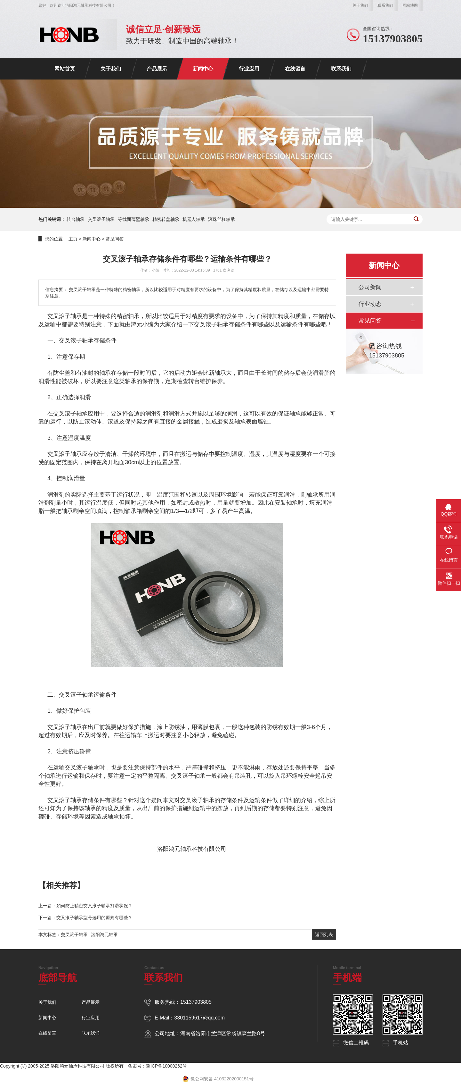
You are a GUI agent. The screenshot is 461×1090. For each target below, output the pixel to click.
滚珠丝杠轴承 (221, 219)
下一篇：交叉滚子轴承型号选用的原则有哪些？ (85, 917)
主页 (73, 238)
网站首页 (64, 68)
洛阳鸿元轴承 (104, 934)
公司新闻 (370, 287)
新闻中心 (203, 68)
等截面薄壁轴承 (133, 219)
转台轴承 (76, 219)
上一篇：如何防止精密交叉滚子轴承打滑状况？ (85, 905)
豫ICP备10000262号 (166, 1066)
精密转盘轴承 (165, 219)
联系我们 (385, 5)
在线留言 (295, 68)
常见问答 (115, 238)
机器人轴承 (193, 219)
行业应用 (249, 68)
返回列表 (324, 934)
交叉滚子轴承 (101, 219)
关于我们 (360, 5)
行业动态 (370, 304)
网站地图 (410, 5)
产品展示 (157, 68)
